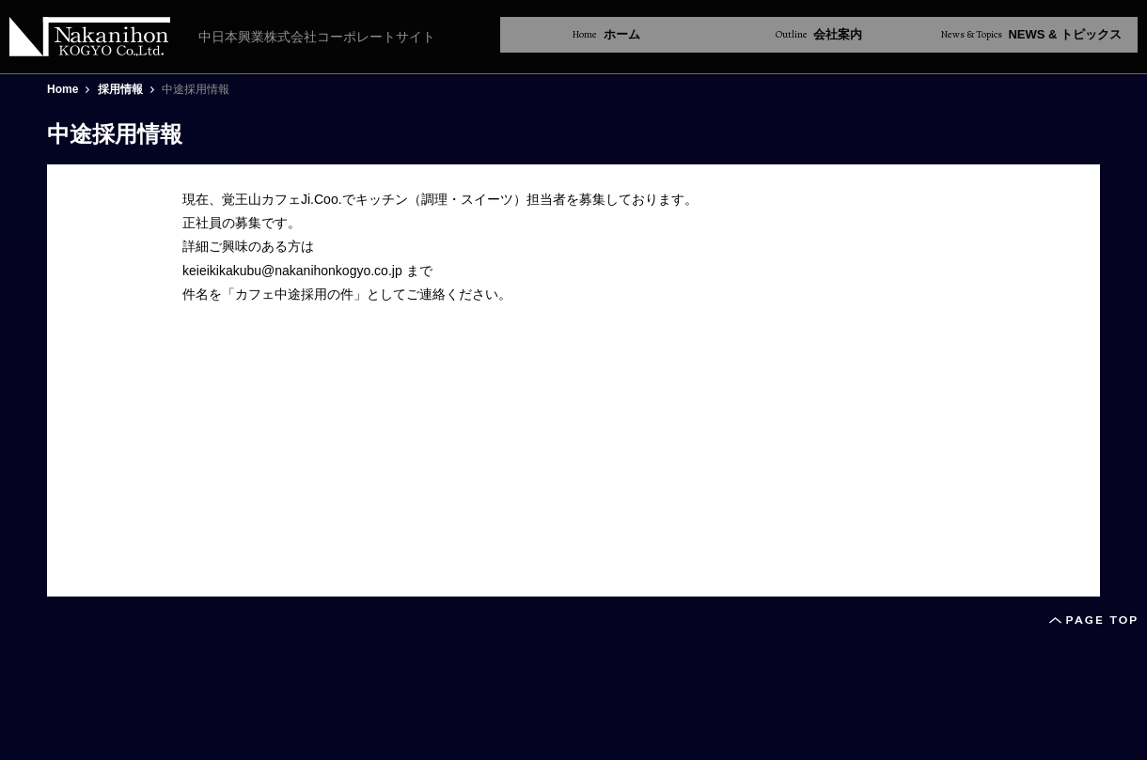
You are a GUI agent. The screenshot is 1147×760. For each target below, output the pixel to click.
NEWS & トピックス (1031, 34)
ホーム (606, 34)
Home (62, 89)
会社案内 (819, 34)
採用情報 (120, 89)
